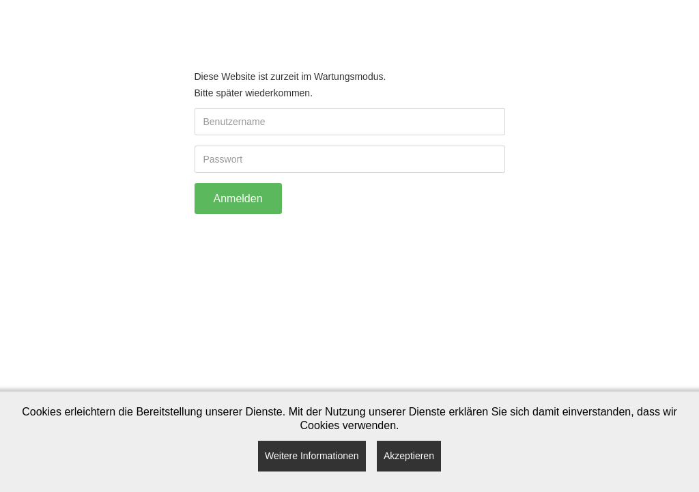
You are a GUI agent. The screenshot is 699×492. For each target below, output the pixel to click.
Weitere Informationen (311, 455)
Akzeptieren (409, 455)
